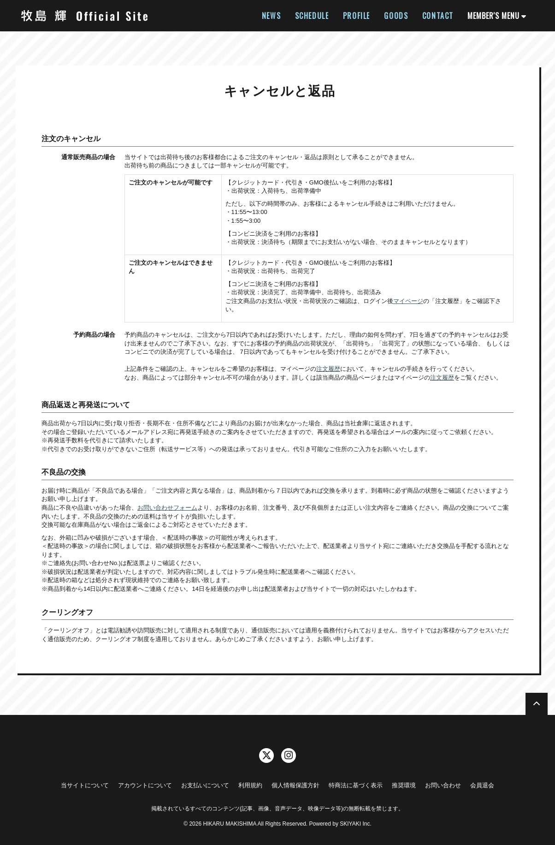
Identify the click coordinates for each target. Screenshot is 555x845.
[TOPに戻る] (536, 704)
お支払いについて (205, 785)
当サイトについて (85, 785)
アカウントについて (145, 785)
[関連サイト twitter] (266, 755)
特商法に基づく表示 (356, 785)
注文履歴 (328, 368)
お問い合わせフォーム (167, 507)
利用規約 (250, 785)
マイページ (408, 301)
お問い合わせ (443, 785)
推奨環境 (404, 785)
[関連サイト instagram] (288, 755)
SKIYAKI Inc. (355, 824)
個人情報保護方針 (295, 785)
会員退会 (482, 785)
